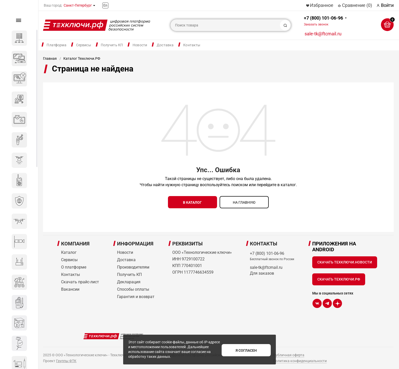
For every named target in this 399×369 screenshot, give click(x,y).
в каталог (192, 202)
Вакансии (70, 288)
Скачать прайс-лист (80, 280)
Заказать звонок (316, 24)
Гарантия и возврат (135, 295)
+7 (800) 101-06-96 (323, 20)
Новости (140, 45)
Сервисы (83, 45)
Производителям (133, 265)
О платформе (73, 265)
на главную (244, 202)
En (105, 5)
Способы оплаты (133, 288)
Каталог (69, 251)
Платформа (56, 45)
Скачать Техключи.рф (338, 278)
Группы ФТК (66, 360)
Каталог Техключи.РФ (81, 58)
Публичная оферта (288, 354)
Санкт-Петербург (78, 5)
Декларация (128, 280)
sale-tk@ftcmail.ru (323, 33)
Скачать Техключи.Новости (344, 261)
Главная (50, 58)
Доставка (165, 45)
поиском (239, 184)
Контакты (191, 45)
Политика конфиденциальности (300, 360)
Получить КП (112, 45)
